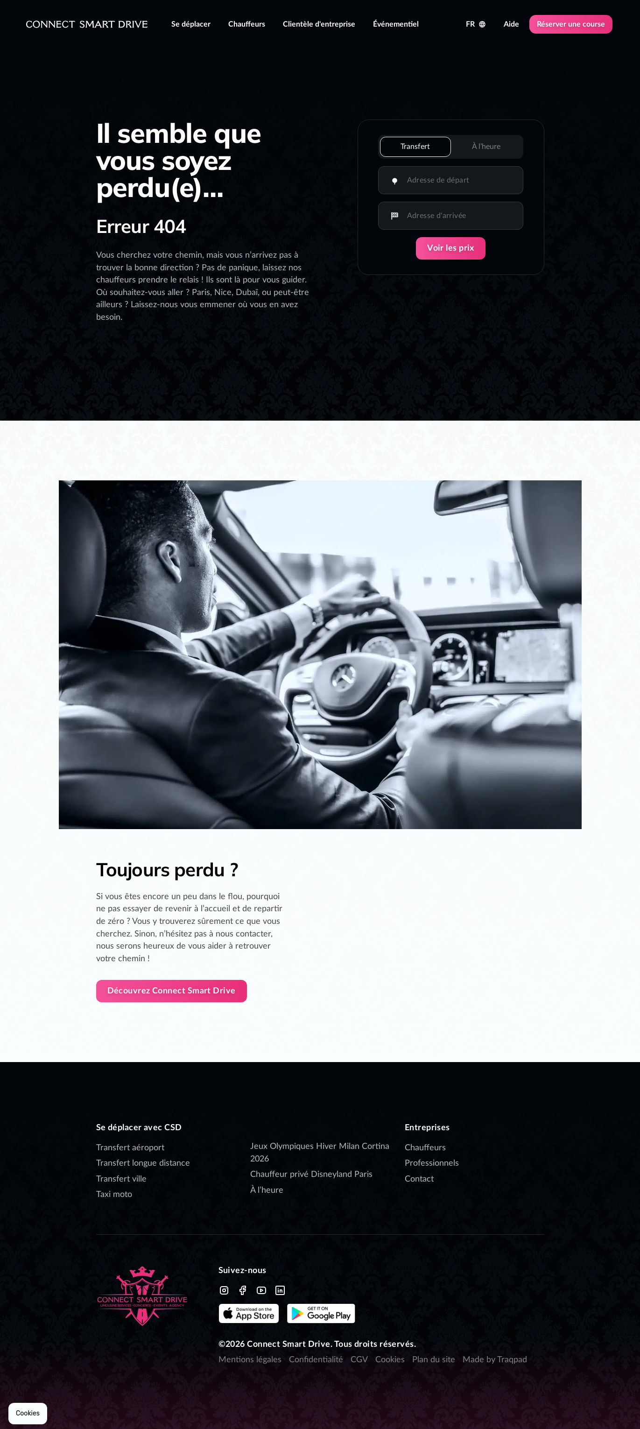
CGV (359, 1360)
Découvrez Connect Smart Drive (171, 991)
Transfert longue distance (143, 1163)
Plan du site (433, 1360)
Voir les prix (450, 248)
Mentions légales (249, 1360)
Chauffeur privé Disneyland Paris (312, 1174)
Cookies (390, 1360)
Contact (419, 1179)
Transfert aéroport (130, 1148)
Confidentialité (316, 1360)
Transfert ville (121, 1179)
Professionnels (432, 1163)
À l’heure (486, 146)
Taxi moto (114, 1194)
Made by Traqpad (495, 1360)
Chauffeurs (425, 1148)
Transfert (415, 146)
